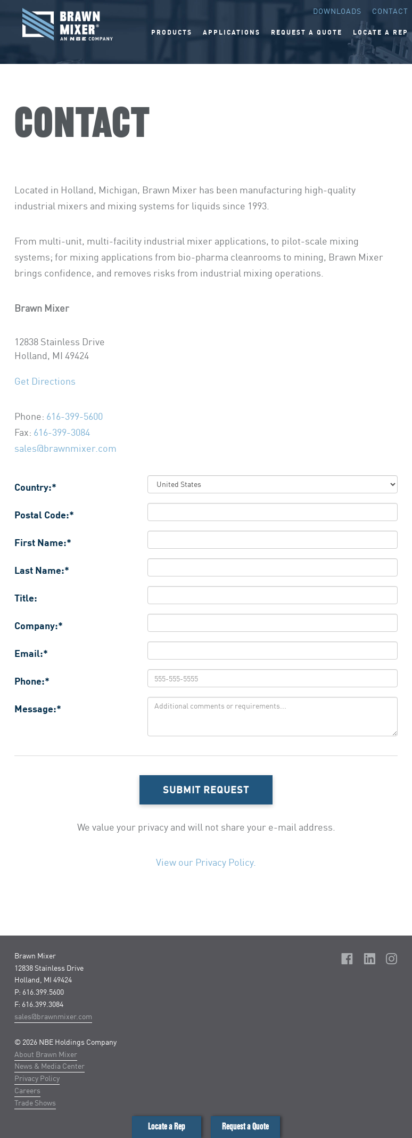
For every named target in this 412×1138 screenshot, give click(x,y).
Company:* (38, 625)
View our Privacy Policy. (206, 862)
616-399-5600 (74, 416)
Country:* (35, 487)
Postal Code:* (44, 515)
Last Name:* (41, 570)
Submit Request (206, 789)
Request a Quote (245, 1126)
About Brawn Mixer (45, 1054)
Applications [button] (231, 32)
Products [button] (171, 32)
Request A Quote (306, 32)
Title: (25, 598)
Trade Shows (35, 1102)
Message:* (37, 708)
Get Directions (45, 381)
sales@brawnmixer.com (65, 448)
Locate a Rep (166, 1126)
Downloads (337, 10)
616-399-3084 (62, 432)
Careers (27, 1090)
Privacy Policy (37, 1078)
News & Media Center (49, 1065)
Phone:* (32, 681)
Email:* (31, 653)
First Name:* (42, 542)
